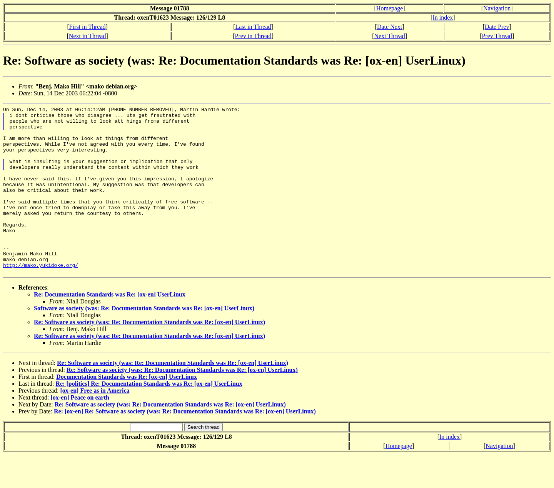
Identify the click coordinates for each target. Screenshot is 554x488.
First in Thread (87, 26)
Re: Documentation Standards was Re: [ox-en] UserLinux (109, 328)
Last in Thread (253, 26)
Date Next (389, 26)
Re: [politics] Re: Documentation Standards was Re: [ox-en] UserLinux (148, 417)
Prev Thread (497, 36)
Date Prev (497, 26)
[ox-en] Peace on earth (80, 431)
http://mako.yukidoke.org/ (40, 297)
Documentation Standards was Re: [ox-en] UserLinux (126, 410)
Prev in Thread (253, 36)
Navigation (497, 8)
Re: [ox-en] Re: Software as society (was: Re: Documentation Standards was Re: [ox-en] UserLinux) (185, 444)
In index (442, 17)
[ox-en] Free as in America (94, 424)
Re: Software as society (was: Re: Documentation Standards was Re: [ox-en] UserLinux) (149, 355)
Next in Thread (87, 36)
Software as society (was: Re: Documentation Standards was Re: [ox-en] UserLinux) (144, 341)
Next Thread (389, 36)
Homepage (389, 8)
